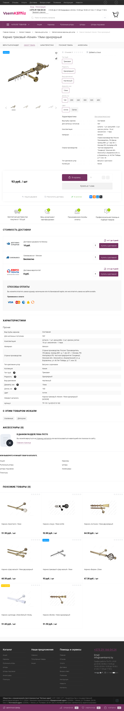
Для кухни (22, 419)
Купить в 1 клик (87, 186)
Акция (2, 461)
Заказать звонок (39, 12)
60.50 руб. (21, 580)
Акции (33, 663)
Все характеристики (102, 116)
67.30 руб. (103, 580)
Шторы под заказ (7, 469)
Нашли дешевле (29, 197)
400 (98, 100)
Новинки (34, 655)
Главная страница (24, 443)
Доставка (33, 2)
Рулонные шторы (7, 465)
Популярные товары (38, 659)
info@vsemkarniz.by (103, 657)
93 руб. (62, 580)
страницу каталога (43, 439)
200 (71, 100)
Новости (79, 2)
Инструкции (68, 2)
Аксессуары (66, 469)
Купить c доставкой (108, 246)
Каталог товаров (18, 24)
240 (78, 100)
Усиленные (8, 419)
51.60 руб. (21, 625)
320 (91, 100)
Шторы (65, 465)
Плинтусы (4, 473)
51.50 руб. (21, 534)
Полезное (57, 2)
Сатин (74, 110)
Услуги (24, 2)
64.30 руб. (103, 534)
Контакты (63, 688)
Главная (6, 2)
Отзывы (15, 2)
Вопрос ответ (45, 2)
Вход (32, 7)
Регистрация (41, 7)
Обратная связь (11, 708)
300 (85, 100)
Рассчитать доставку (54, 197)
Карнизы (65, 461)
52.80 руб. (62, 534)
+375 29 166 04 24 (37, 10)
